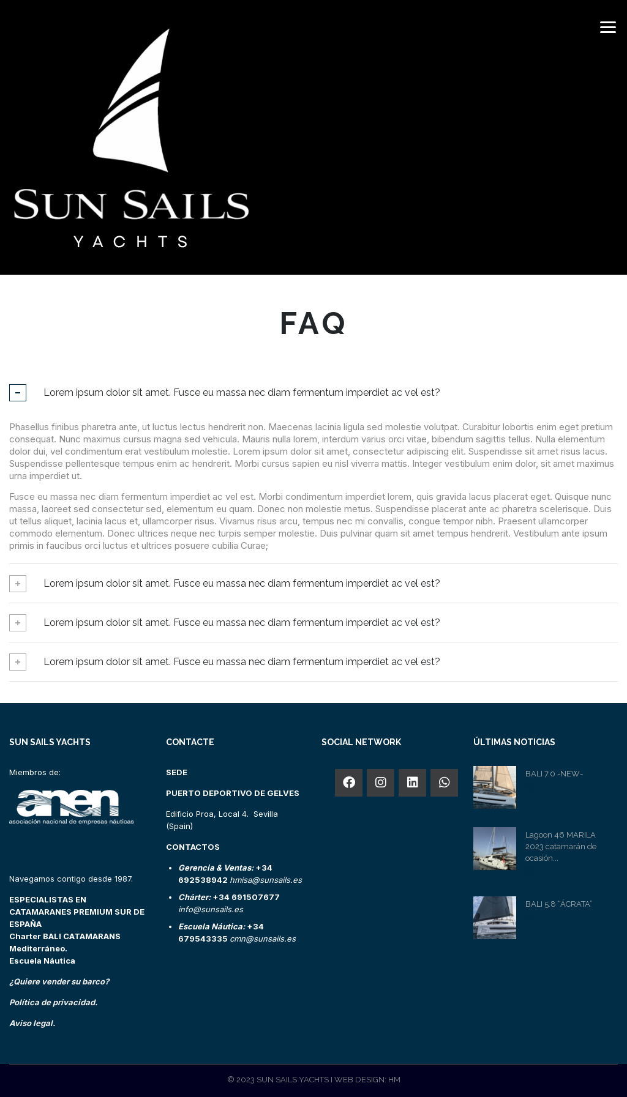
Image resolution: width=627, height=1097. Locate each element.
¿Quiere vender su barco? (59, 981)
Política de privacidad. (53, 1002)
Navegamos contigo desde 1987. (71, 878)
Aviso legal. (32, 1023)
